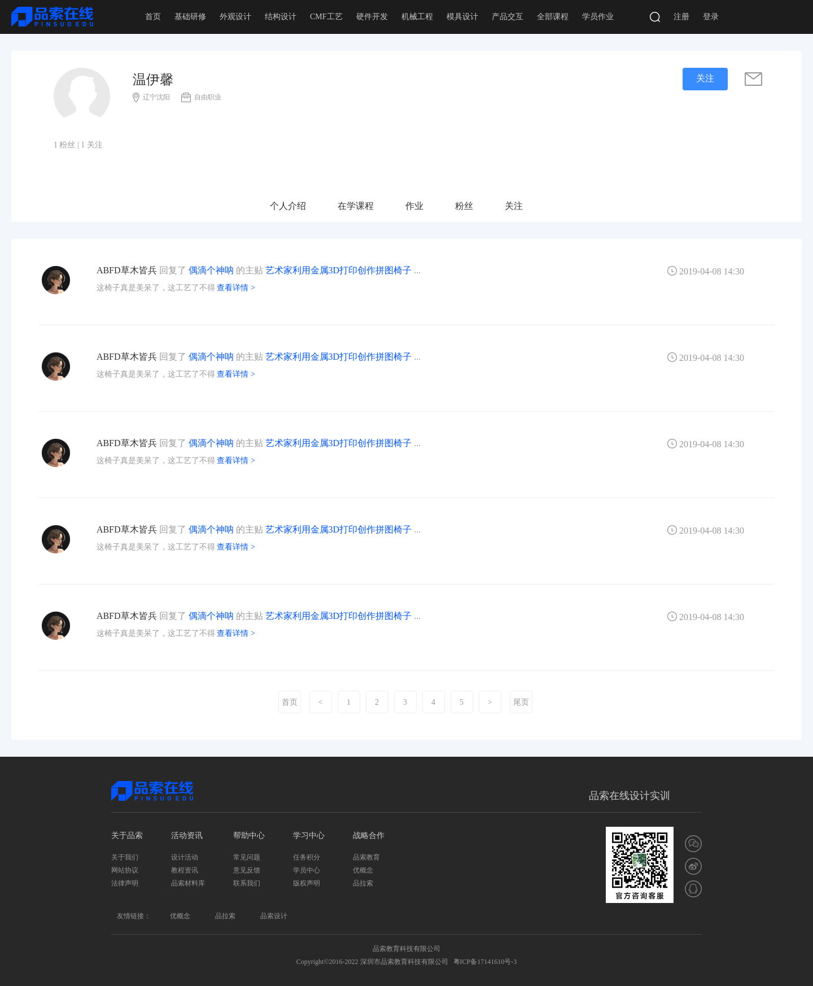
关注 (514, 206)
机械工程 (417, 16)
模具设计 (462, 16)
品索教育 (366, 857)
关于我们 (124, 857)
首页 (153, 16)
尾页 (521, 702)
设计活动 (184, 857)
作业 (414, 206)
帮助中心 (249, 835)
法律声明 (124, 883)
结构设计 (280, 16)
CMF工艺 (326, 16)
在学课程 (356, 206)
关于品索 (127, 835)
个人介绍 (288, 206)
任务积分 (306, 857)
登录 (711, 16)
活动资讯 (187, 835)
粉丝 (464, 206)
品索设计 (273, 916)
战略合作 (368, 835)
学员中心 (306, 870)
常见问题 (246, 857)
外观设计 (235, 16)
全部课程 (553, 16)
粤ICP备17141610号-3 (485, 962)
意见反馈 (246, 870)
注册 (681, 16)
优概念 (363, 870)
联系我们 (246, 883)
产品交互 (507, 16)
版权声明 (306, 883)
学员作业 (598, 16)
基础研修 (190, 16)
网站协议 (124, 870)
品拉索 (363, 883)
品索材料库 (188, 883)
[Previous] (320, 702)
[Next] (490, 702)
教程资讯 (184, 870)
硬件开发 (372, 16)
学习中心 (309, 835)
